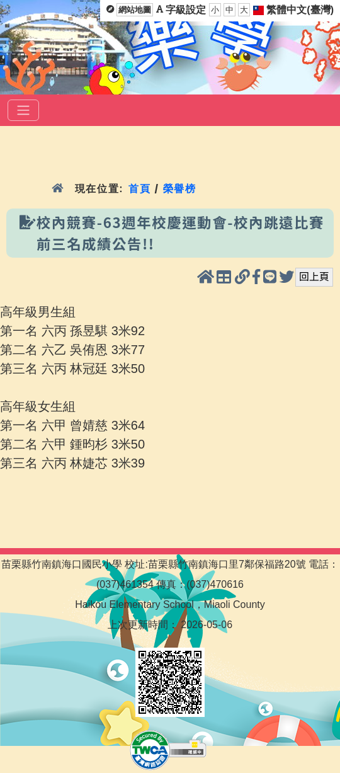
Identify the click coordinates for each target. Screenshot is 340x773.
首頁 (139, 188)
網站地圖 (134, 9)
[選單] (23, 110)
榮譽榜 (179, 188)
